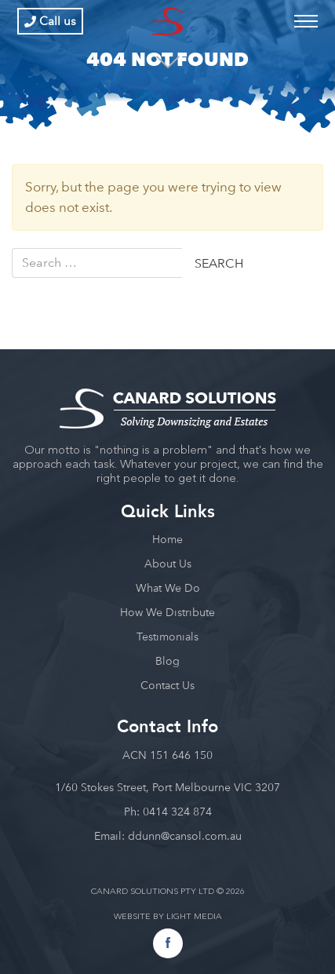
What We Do (168, 588)
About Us (167, 563)
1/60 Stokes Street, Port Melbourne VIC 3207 (167, 787)
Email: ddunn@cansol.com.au (168, 836)
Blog (167, 661)
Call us (50, 21)
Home (167, 539)
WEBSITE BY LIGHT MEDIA (168, 917)
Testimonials (167, 636)
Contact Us (167, 685)
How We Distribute (167, 612)
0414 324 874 (177, 811)
